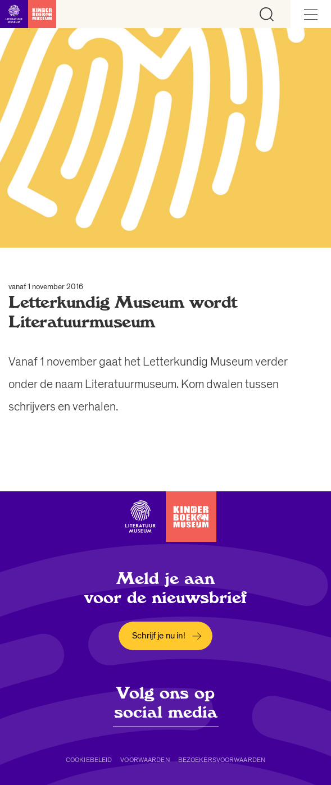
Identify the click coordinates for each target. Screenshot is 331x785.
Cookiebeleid (89, 760)
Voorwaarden (144, 760)
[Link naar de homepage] (28, 14)
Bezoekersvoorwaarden (221, 760)
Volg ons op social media (165, 702)
